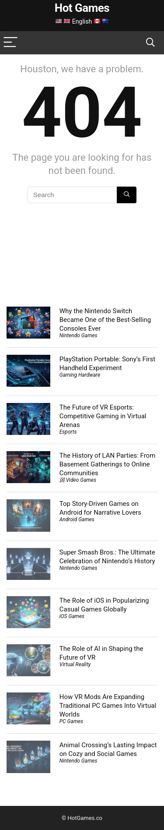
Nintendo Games (78, 335)
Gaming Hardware (79, 375)
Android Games (76, 519)
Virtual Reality (75, 664)
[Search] (150, 42)
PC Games (71, 721)
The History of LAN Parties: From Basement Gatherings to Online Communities (107, 464)
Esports (68, 432)
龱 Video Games (77, 480)
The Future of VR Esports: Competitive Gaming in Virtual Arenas (103, 416)
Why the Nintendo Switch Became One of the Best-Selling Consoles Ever (105, 319)
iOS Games (71, 616)
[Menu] (10, 42)
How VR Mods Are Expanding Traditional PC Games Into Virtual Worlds (107, 705)
